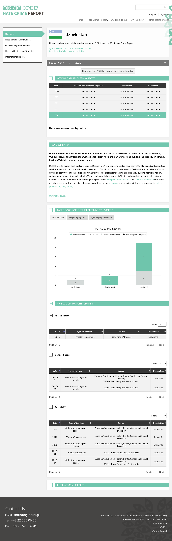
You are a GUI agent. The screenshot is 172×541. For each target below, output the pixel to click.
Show (158, 320)
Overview (9, 33)
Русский (164, 14)
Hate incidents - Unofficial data (20, 51)
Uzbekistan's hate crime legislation (68, 51)
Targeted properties (77, 217)
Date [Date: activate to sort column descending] (57, 328)
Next (161, 341)
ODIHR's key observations (17, 45)
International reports (15, 56)
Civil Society (137, 19)
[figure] (108, 256)
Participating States (158, 19)
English (153, 14)
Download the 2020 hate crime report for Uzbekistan (107, 71)
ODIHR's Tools (119, 19)
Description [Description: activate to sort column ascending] (153, 328)
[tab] (58, 217)
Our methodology (57, 195)
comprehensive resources (119, 179)
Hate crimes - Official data (18, 39)
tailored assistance (145, 179)
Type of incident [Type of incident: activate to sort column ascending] (84, 328)
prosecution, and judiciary (61, 186)
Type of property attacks (101, 217)
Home (80, 19)
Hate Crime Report (97, 19)
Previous (150, 341)
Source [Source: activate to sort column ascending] (122, 328)
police (159, 183)
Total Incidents (58, 217)
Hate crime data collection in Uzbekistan (71, 48)
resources (113, 183)
